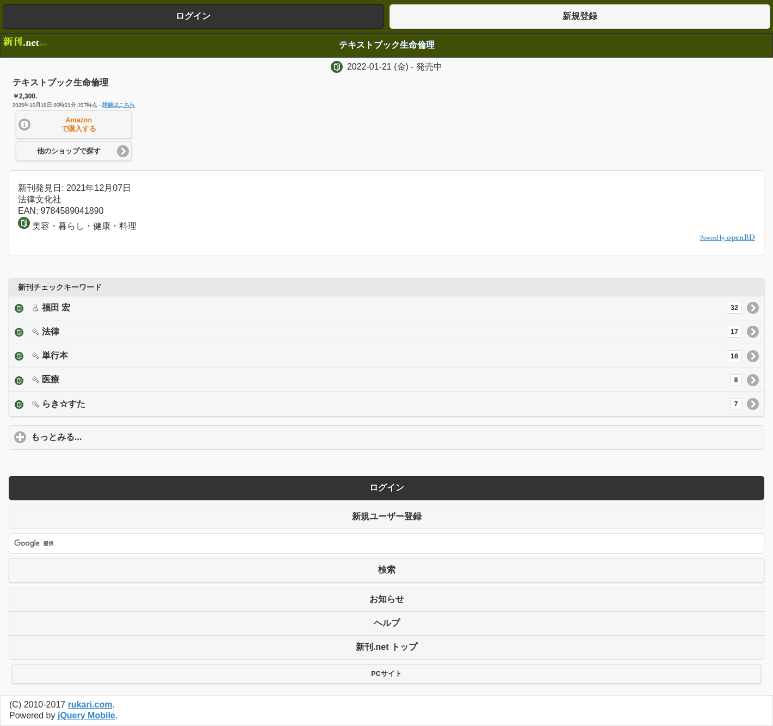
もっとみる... (107, 437)
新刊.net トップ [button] (386, 646)
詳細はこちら (118, 105)
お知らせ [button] (386, 599)
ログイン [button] (193, 16)
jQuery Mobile (86, 715)
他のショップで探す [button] (69, 151)
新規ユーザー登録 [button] (387, 516)
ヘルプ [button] (387, 623)
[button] (74, 124)
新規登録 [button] (579, 16)
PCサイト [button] (386, 674)
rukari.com (90, 704)
